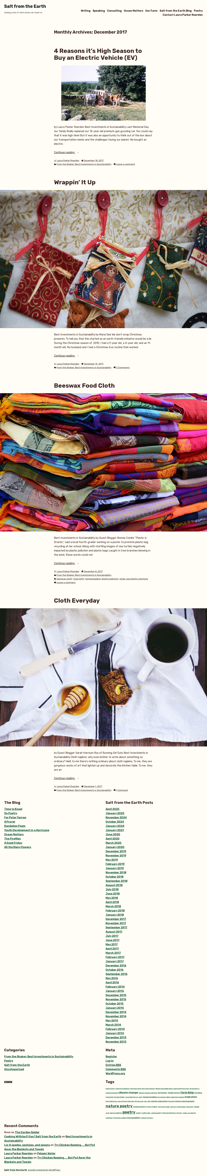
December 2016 (116, 965)
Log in (110, 1060)
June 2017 (112, 940)
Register (111, 1056)
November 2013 (116, 1041)
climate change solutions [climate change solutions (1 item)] (147, 1093)
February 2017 (115, 957)
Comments (116, 1069)
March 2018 (113, 906)
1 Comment (122, 790)
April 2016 (112, 982)
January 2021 (115, 830)
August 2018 (114, 885)
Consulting (114, 11)
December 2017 (116, 919)
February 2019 (115, 864)
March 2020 (113, 842)
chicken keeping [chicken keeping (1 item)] (112, 1093)
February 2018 (115, 910)
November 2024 (116, 817)
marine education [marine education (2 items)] (159, 1101)
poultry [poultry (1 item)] (139, 1113)
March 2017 (113, 952)
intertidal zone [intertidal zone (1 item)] (111, 1101)
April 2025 (112, 809)
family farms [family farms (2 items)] (174, 1093)
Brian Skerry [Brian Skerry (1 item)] (194, 1089)
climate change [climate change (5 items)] (128, 1092)
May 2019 (112, 859)
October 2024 (115, 821)
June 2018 (113, 893)
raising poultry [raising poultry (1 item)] (156, 1113)
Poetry (198, 11)
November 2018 (116, 872)
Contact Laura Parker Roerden (183, 15)
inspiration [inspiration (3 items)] (191, 1097)
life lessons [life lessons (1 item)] (139, 1101)
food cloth (78, 578)
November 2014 (116, 1016)
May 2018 (112, 897)
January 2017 (115, 961)
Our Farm (151, 11)
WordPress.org (115, 1073)
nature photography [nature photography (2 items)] (184, 1101)
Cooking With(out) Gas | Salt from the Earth (32, 1136)
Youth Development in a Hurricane (26, 830)
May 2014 (112, 1020)
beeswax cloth (64, 578)
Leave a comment (125, 164)
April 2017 (112, 948)
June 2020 (113, 834)
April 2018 (112, 902)
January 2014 (115, 1033)
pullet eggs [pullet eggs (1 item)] (146, 1113)
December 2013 (116, 1037)
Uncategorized (14, 1069)
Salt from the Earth (25, 6)
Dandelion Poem (14, 825)
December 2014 (116, 1012)
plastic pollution (110, 578)
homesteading (92, 578)
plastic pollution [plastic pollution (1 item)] (116, 1113)
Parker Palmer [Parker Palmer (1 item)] (151, 1107)
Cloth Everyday (77, 600)
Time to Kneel (13, 809)
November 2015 (116, 999)
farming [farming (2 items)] (198, 1093)
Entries (113, 1065)
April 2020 (112, 838)
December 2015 (116, 995)
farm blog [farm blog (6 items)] (187, 1092)
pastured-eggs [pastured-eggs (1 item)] (164, 1107)
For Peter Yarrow (15, 817)
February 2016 (115, 986)
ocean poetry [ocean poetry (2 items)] (139, 1107)
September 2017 (116, 927)
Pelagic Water (46, 1153)
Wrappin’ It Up (75, 182)
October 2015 (114, 1003)
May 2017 (112, 944)
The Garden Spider (27, 1132)
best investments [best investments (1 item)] (148, 1089)
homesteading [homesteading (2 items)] (150, 1097)
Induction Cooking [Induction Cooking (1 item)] (177, 1097)
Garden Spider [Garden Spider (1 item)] (119, 1097)
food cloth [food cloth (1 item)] (110, 1097)
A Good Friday (13, 842)
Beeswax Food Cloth (84, 385)
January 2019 (115, 868)
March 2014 (113, 1024)
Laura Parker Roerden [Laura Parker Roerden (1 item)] (125, 1101)
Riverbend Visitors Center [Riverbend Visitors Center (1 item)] (172, 1113)
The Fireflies (12, 838)
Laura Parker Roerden (68, 160)
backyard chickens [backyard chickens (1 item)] (123, 1089)
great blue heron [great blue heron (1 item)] (131, 1097)
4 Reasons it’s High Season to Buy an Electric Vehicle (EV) (98, 54)
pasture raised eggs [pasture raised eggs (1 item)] (177, 1107)
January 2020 (115, 847)
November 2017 (116, 923)
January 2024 (115, 825)
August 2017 (114, 931)
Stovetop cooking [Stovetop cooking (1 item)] (120, 1118)
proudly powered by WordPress (44, 1170)
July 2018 (112, 889)
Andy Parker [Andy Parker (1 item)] (110, 1089)
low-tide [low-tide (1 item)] (147, 1101)
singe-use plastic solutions (133, 578)
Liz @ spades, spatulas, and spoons (27, 1145)
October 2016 (114, 969)
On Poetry (10, 813)
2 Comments (123, 367)
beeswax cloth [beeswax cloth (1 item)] (135, 1089)
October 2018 (114, 876)
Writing (86, 11)
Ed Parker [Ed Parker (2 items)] (162, 1093)
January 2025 (115, 813)
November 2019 (116, 855)
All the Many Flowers (17, 847)
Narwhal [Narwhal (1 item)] (171, 1101)
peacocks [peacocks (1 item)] (189, 1107)
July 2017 (112, 935)
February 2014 (115, 1029)
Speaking (99, 11)
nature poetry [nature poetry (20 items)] (119, 1106)
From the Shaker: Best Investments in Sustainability (84, 164)
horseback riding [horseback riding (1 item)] (163, 1097)
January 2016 (115, 990)
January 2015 (115, 1007)
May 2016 (112, 978)
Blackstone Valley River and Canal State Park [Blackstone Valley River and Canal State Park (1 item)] (172, 1089)
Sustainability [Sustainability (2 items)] (133, 1118)
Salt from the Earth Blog (176, 11)
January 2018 (115, 914)
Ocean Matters (133, 11)
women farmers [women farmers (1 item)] (147, 1118)
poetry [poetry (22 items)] (129, 1112)
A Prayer (9, 821)
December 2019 (116, 851)
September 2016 (116, 974)
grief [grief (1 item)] (140, 1097)
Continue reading (69, 152)
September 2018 (116, 880)
